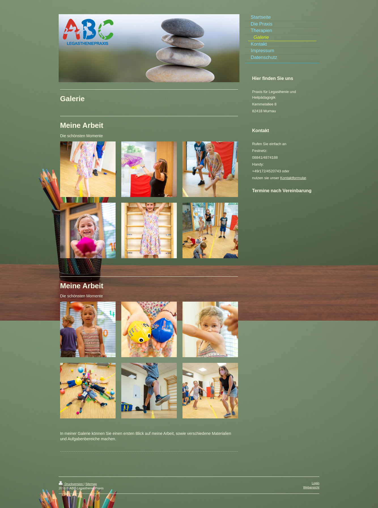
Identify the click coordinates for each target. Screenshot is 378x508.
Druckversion (71, 484)
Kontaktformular (293, 178)
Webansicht (311, 487)
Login (315, 483)
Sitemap (91, 484)
